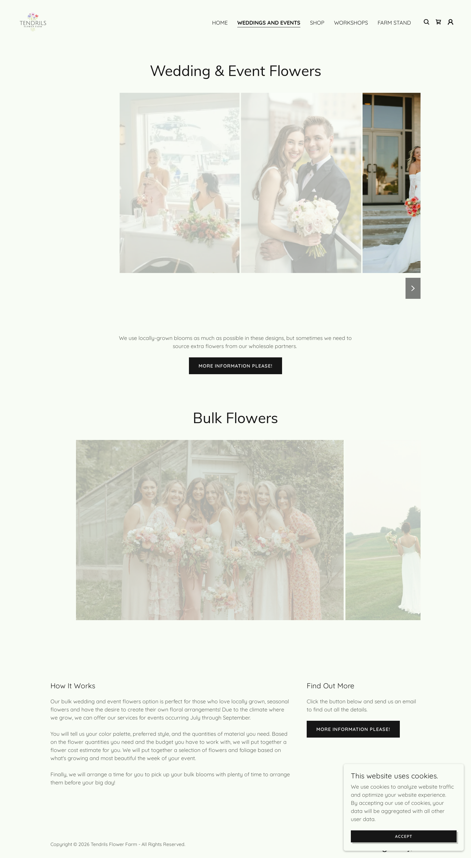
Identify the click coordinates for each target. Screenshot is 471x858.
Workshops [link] (351, 22)
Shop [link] (317, 22)
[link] (32, 21)
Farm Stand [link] (394, 22)
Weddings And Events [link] (268, 22)
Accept (403, 836)
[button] (451, 22)
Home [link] (220, 22)
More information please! (235, 366)
